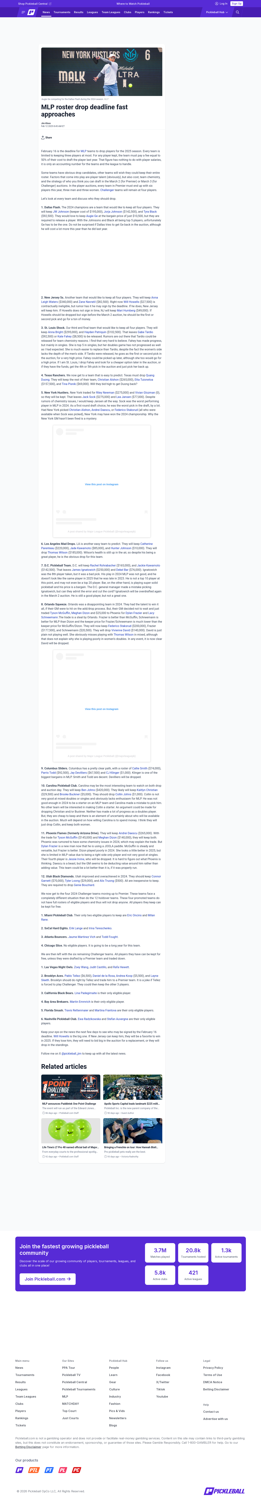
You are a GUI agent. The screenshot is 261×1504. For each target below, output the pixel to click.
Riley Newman (105, 392)
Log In (221, 3)
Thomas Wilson (58, 552)
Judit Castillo (98, 967)
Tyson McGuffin (60, 613)
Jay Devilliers (78, 772)
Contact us (211, 1411)
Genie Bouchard (84, 885)
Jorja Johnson (113, 211)
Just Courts (70, 1418)
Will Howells (131, 302)
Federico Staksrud (126, 410)
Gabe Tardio (145, 332)
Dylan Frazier (134, 613)
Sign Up (237, 3)
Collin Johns (123, 794)
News (46, 12)
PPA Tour (68, 1367)
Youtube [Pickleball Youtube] (162, 1396)
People (114, 1367)
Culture (114, 1389)
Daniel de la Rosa (104, 976)
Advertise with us (215, 1419)
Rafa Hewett (121, 967)
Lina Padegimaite (86, 993)
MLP (84, 151)
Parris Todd (48, 772)
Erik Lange (76, 928)
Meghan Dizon (80, 613)
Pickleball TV (71, 1375)
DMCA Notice (212, 1382)
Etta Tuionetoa (144, 379)
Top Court (69, 1411)
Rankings (154, 12)
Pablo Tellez (72, 976)
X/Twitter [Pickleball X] (162, 1382)
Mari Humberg (126, 310)
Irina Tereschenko (100, 928)
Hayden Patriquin (95, 332)
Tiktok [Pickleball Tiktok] (160, 1389)
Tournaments (61, 12)
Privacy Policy (213, 1367)
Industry (115, 1396)
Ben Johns (88, 790)
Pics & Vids (117, 1411)
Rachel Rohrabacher (103, 565)
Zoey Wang (81, 967)
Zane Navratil (87, 302)
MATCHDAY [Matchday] (70, 1404)
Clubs (127, 12)
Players (139, 12)
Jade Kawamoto (80, 548)
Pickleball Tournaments (78, 1389)
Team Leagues (111, 12)
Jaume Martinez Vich (81, 937)
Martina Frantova (105, 1010)
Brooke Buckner (70, 794)
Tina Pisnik (69, 384)
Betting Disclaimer (216, 1389)
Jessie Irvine (76, 859)
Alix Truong (107, 880)
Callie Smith (140, 768)
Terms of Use (212, 1375)
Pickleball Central (74, 1382)
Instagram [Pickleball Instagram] (163, 1367)
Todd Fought (110, 937)
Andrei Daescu (101, 410)
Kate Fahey (64, 336)
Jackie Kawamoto (148, 565)
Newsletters (117, 1418)
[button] (28, 12)
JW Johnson (61, 211)
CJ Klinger (112, 772)
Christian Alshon (108, 379)
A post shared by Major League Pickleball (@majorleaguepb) (102, 531)
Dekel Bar (122, 569)
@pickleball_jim (72, 1053)
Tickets (168, 12)
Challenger (107, 190)
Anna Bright (55, 332)
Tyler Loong (72, 880)
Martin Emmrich (80, 1001)
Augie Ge (92, 216)
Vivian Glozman (145, 392)
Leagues (92, 12)
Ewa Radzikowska (89, 1019)
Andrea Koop (124, 976)
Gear (112, 1382)
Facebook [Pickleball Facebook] (163, 1375)
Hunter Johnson (121, 548)
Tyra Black (150, 211)
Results (78, 12)
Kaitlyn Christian (147, 790)
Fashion (114, 1404)
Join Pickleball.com (48, 1279)
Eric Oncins (134, 915)
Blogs (113, 1425)
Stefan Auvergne (117, 1019)
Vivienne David (120, 630)
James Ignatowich (83, 569)
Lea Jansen (123, 397)
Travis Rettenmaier (76, 1010)
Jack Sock (88, 397)
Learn (113, 1375)
